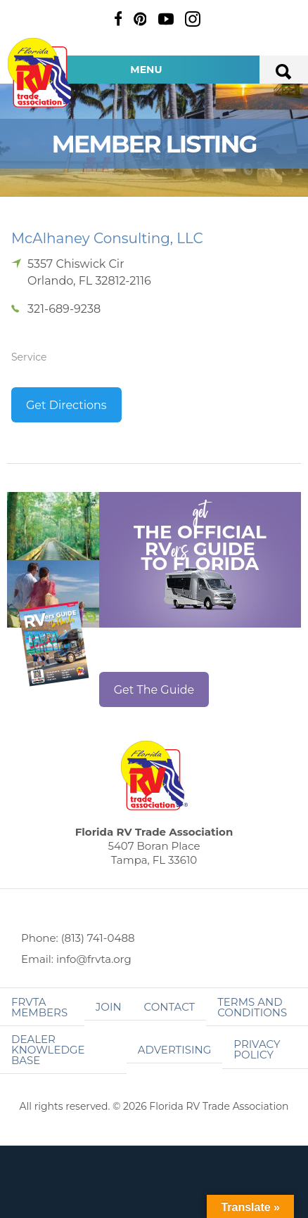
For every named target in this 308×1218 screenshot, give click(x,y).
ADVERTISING (175, 1049)
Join (109, 1006)
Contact (169, 1006)
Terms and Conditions (252, 1007)
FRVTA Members (39, 1007)
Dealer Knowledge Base (47, 1049)
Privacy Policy (256, 1049)
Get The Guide (154, 690)
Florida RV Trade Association (41, 73)
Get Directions (66, 405)
